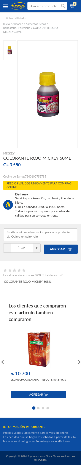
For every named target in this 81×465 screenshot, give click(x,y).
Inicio (6, 24)
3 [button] (43, 407)
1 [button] (33, 407)
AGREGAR (61, 249)
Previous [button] (2, 361)
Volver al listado (14, 18)
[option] (38, 365)
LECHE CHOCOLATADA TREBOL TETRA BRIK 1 (38, 379)
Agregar (38, 394)
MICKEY (8, 153)
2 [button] (38, 407)
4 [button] (47, 407)
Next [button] (79, 361)
